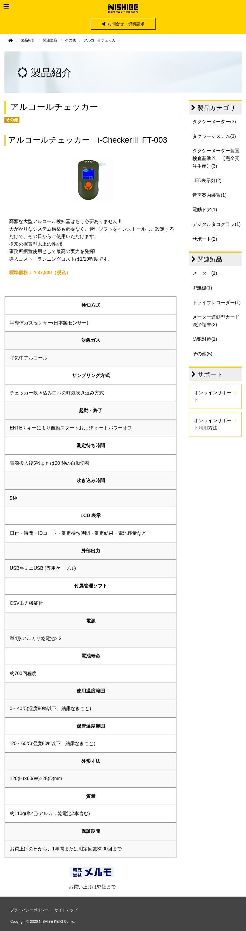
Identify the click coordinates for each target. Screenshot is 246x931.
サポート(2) (204, 239)
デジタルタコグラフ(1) (216, 224)
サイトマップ (66, 910)
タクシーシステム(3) (214, 136)
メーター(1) (204, 273)
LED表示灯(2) (207, 180)
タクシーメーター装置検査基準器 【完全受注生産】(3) (216, 158)
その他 (70, 40)
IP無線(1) (202, 287)
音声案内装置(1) (209, 195)
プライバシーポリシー (29, 910)
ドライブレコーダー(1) (216, 302)
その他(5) (202, 353)
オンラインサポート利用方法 (213, 424)
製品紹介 (28, 40)
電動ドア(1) (204, 209)
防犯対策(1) (204, 339)
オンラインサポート (213, 396)
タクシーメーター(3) (214, 121)
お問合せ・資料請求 (123, 23)
